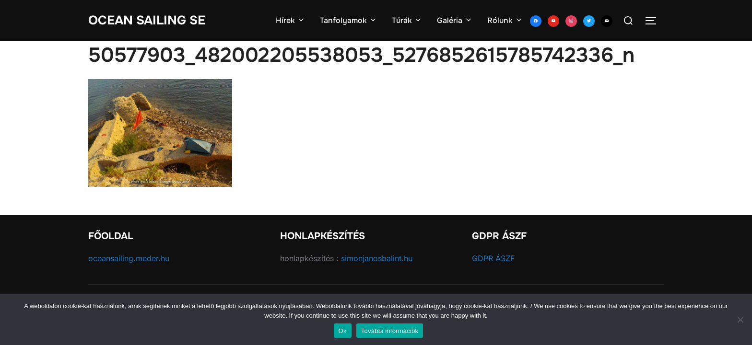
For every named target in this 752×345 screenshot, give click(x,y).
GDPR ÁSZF (493, 258)
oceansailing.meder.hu (128, 258)
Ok (343, 330)
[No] (740, 319)
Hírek (291, 20)
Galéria (455, 20)
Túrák (407, 20)
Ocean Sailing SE (146, 20)
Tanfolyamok (348, 20)
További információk (390, 330)
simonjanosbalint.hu (376, 258)
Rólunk (505, 20)
